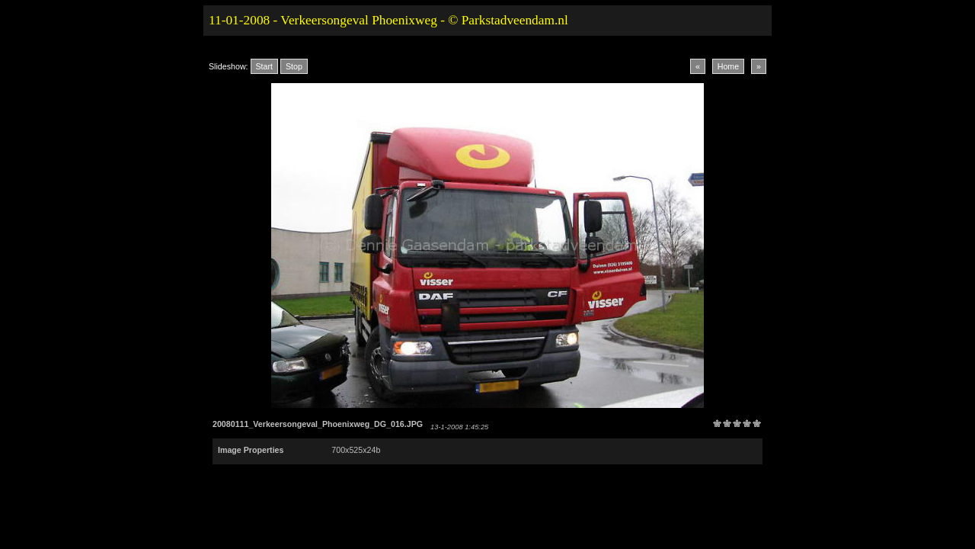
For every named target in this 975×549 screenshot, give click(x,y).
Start (264, 66)
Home (728, 66)
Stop (294, 66)
